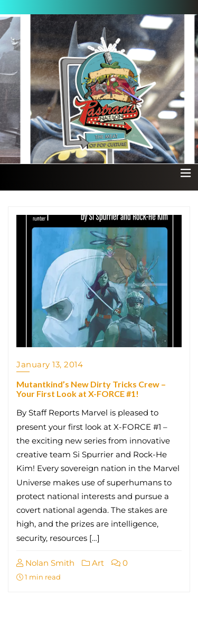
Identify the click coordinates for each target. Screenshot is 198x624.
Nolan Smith (45, 563)
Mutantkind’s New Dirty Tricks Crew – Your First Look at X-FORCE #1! (91, 389)
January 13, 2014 (49, 364)
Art (93, 563)
